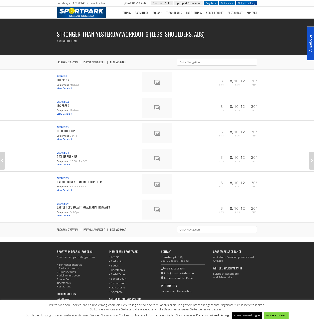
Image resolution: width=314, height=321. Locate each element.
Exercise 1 (63, 76)
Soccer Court (215, 12)
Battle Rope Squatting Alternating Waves (83, 207)
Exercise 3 (63, 127)
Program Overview (67, 62)
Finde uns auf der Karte (178, 278)
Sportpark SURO (162, 3)
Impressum (168, 291)
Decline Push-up (67, 156)
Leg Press (63, 80)
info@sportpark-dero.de (179, 273)
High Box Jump (66, 131)
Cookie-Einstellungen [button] (247, 315)
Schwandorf (225, 277)
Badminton (142, 12)
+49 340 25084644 (136, 3)
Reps (237, 85)
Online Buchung (247, 3)
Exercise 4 (63, 152)
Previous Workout (94, 62)
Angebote (211, 3)
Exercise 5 (63, 178)
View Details (64, 88)
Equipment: (63, 84)
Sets (221, 85)
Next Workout (118, 62)
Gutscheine (227, 3)
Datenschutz (185, 291)
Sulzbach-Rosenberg (226, 273)
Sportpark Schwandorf (189, 3)
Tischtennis (174, 12)
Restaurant (235, 12)
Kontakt (252, 12)
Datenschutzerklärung (212, 315)
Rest (254, 85)
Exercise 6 (63, 203)
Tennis (126, 12)
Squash (157, 12)
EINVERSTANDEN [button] (276, 315)
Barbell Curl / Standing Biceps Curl (80, 182)
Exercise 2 (63, 101)
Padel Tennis (194, 12)
